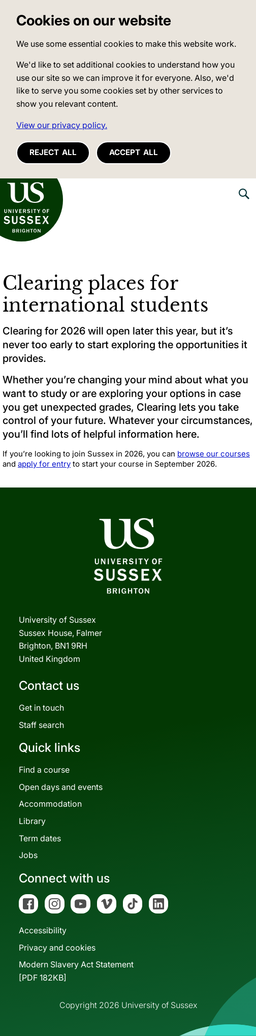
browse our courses (213, 454)
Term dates (40, 838)
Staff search (41, 725)
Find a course (44, 770)
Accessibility (43, 930)
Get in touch (41, 708)
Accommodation (50, 804)
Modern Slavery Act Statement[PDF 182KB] (76, 971)
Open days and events (61, 787)
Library (32, 821)
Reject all (53, 152)
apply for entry (44, 464)
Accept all (133, 152)
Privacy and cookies (57, 947)
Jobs (28, 855)
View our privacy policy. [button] (61, 125)
